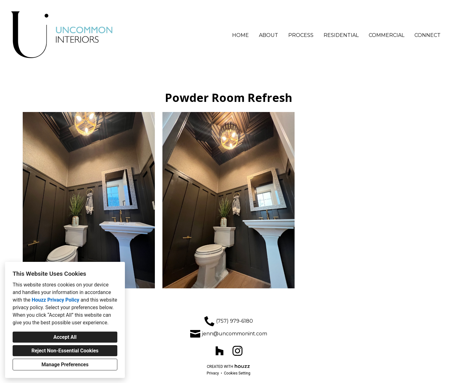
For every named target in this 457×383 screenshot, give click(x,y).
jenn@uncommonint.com (234, 334)
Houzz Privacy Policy (55, 300)
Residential (341, 35)
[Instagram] (237, 351)
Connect (427, 35)
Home (240, 35)
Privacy (213, 373)
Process (300, 35)
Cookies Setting (237, 373)
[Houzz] (219, 351)
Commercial (386, 35)
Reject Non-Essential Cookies (65, 351)
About (268, 35)
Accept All (65, 337)
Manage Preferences (64, 365)
